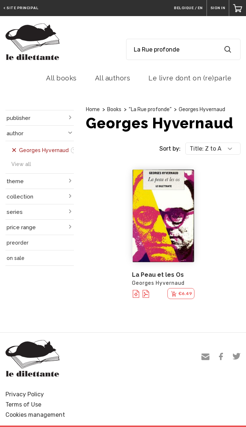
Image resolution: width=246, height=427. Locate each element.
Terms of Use (23, 404)
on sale (15, 258)
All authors (112, 78)
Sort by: (170, 148)
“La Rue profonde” (150, 109)
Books (114, 109)
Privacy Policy (24, 394)
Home (93, 109)
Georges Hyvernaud (202, 109)
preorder (18, 243)
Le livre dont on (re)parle (189, 78)
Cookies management (35, 414)
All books (61, 78)
